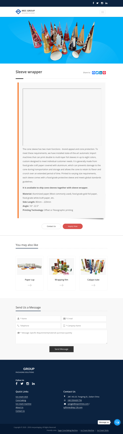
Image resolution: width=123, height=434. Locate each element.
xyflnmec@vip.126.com (73, 407)
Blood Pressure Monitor (13, 422)
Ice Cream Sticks (103, 430)
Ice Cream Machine (87, 430)
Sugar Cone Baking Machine (68, 430)
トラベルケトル (33, 422)
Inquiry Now (72, 226)
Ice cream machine (23, 404)
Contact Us (51, 226)
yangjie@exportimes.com (78, 404)
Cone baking (21, 400)
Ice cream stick (22, 396)
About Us (19, 407)
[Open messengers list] (117, 422)
